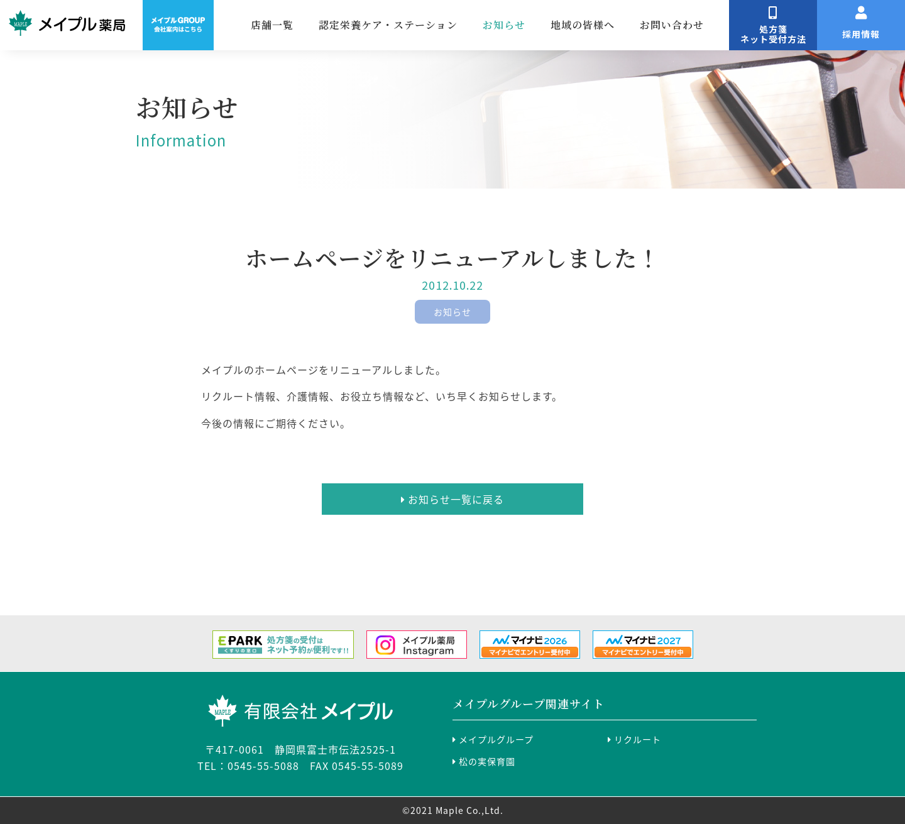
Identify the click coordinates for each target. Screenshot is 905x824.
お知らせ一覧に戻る (452, 499)
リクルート (634, 739)
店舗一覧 (313, 25)
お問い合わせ (713, 25)
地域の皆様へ (624, 25)
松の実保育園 (483, 761)
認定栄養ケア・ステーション (429, 25)
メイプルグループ (493, 739)
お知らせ (545, 25)
